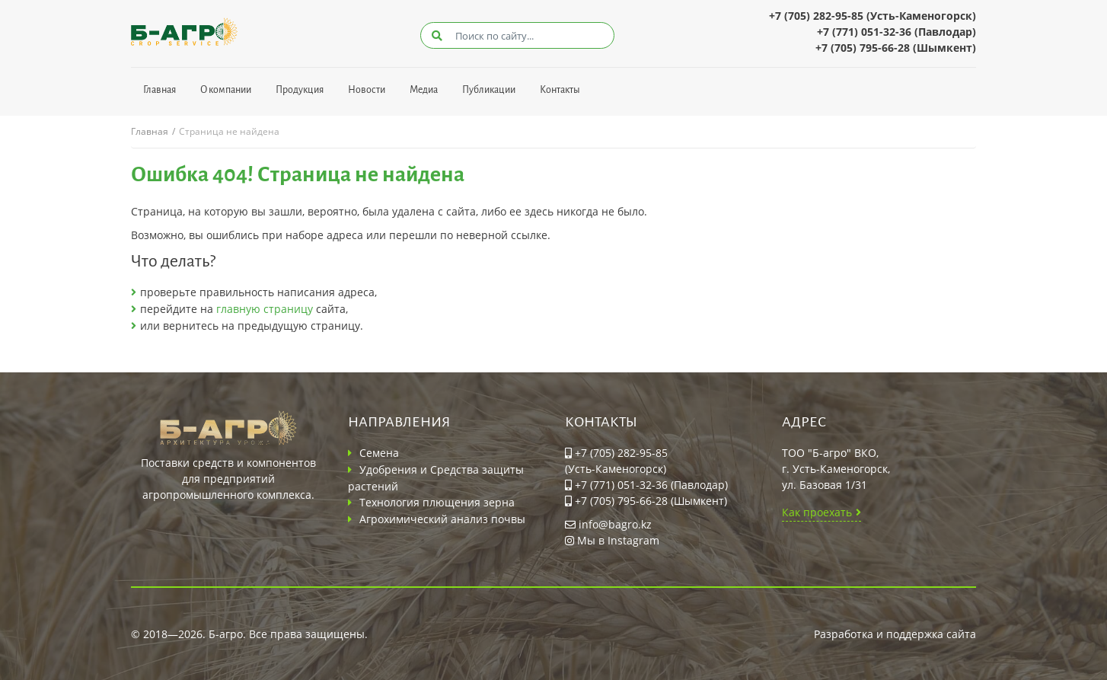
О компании (225, 90)
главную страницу (264, 309)
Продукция (300, 90)
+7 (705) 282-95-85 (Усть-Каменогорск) (872, 15)
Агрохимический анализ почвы (442, 519)
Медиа (424, 90)
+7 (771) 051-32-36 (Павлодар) (896, 31)
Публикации (488, 90)
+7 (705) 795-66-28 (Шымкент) (895, 47)
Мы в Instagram (612, 540)
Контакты (560, 90)
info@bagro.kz (608, 524)
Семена (379, 452)
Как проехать (817, 512)
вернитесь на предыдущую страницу (261, 325)
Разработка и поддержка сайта (895, 634)
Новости (366, 90)
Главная (159, 90)
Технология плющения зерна (437, 502)
